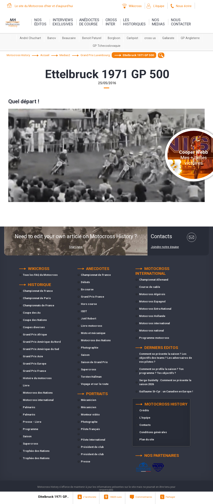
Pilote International (93, 439)
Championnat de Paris (37, 298)
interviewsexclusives (63, 22)
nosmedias (158, 22)
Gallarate (168, 38)
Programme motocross (154, 337)
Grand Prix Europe (34, 363)
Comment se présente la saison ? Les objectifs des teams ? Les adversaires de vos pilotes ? (165, 357)
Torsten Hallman (91, 376)
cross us (150, 38)
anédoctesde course (89, 22)
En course (87, 289)
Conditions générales (153, 432)
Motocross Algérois (152, 294)
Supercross (30, 443)
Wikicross (135, 6)
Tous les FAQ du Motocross (40, 274)
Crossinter (111, 22)
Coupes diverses (34, 327)
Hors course (89, 304)
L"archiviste (89, 496)
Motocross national (151, 330)
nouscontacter (181, 22)
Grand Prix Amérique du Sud (41, 349)
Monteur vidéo (90, 414)
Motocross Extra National (155, 308)
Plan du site (146, 439)
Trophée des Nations (36, 450)
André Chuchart (30, 38)
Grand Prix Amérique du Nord (42, 341)
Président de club (92, 447)
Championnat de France (38, 290)
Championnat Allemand (153, 279)
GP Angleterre (190, 38)
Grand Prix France (34, 370)
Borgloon (114, 38)
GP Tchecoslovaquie (106, 46)
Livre (26, 385)
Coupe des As (32, 312)
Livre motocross (91, 325)
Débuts (85, 282)
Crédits (144, 410)
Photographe (89, 421)
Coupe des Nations (35, 320)
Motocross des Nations (38, 392)
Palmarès (29, 407)
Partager (170, 496)
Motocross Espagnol (152, 301)
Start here (76, 247)
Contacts (145, 424)
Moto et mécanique (93, 333)
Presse (85, 461)
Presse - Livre (32, 421)
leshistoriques (134, 22)
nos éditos (40, 22)
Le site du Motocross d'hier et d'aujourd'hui (44, 6)
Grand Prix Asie (33, 356)
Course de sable (149, 286)
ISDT (84, 311)
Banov (51, 38)
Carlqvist (132, 38)
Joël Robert (88, 318)
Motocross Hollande (152, 316)
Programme (30, 429)
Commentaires (143, 496)
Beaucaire (69, 38)
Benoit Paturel (91, 38)
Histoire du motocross (37, 378)
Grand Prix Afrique (35, 334)
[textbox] (161, 55)
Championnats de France (38, 305)
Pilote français (90, 429)
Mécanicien (88, 400)
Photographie (89, 347)
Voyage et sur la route (95, 384)
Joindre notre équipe (165, 247)
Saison (27, 436)
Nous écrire (184, 6)
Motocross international (38, 400)
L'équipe (158, 6)
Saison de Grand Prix (94, 362)
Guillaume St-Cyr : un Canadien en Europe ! (166, 391)
